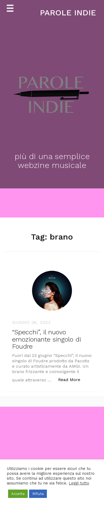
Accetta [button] (18, 494)
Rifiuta (38, 494)
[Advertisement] (52, 459)
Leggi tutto (79, 483)
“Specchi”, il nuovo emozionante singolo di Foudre (46, 339)
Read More (72, 379)
